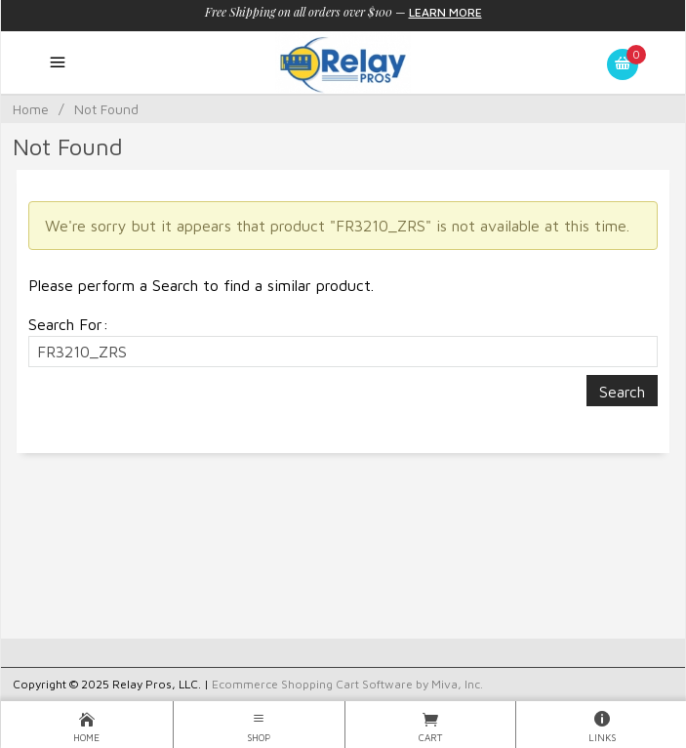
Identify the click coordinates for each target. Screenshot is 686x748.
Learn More (445, 12)
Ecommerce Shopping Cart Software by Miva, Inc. (347, 684)
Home (31, 109)
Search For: (68, 324)
